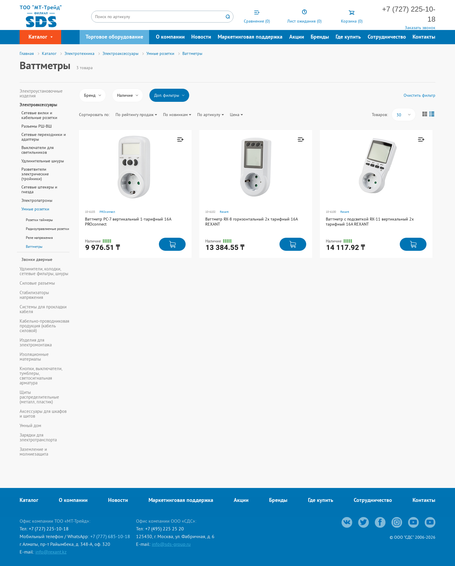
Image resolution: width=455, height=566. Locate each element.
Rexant (224, 212)
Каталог (29, 500)
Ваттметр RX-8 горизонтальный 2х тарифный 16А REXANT (251, 221)
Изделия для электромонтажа (36, 342)
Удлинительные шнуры (42, 160)
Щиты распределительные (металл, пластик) (39, 397)
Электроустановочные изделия (41, 93)
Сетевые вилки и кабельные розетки (39, 115)
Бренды (320, 37)
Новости (201, 37)
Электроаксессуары (38, 105)
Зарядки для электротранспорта (38, 437)
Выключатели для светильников (37, 150)
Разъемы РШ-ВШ (36, 126)
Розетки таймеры (39, 220)
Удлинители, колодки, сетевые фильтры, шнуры (44, 271)
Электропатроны (36, 200)
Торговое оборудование (114, 37)
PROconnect (107, 212)
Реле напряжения (39, 237)
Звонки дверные (36, 259)
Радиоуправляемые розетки (47, 228)
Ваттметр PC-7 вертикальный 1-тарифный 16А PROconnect (128, 221)
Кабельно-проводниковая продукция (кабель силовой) (44, 326)
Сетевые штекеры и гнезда (39, 189)
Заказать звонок (420, 27)
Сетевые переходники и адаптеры (43, 137)
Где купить (348, 37)
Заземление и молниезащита (34, 451)
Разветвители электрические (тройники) (35, 174)
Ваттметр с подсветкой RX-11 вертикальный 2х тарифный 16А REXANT (370, 221)
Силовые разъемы (37, 283)
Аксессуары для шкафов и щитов (43, 413)
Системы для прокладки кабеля (43, 309)
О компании (170, 37)
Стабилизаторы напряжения (34, 295)
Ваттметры (34, 246)
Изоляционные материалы (34, 357)
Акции (296, 37)
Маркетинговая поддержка (250, 37)
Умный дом (30, 425)
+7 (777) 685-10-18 (110, 536)
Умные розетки (35, 209)
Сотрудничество (387, 37)
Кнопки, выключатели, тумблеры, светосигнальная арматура (41, 375)
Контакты (424, 37)
